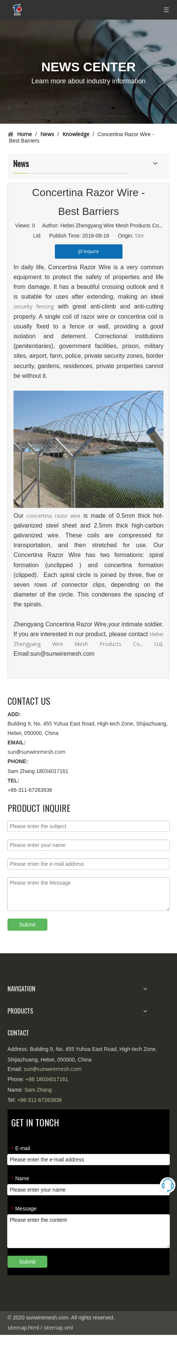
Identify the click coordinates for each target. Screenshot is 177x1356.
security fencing (34, 306)
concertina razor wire (53, 515)
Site (139, 235)
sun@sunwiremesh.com (36, 751)
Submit (27, 925)
